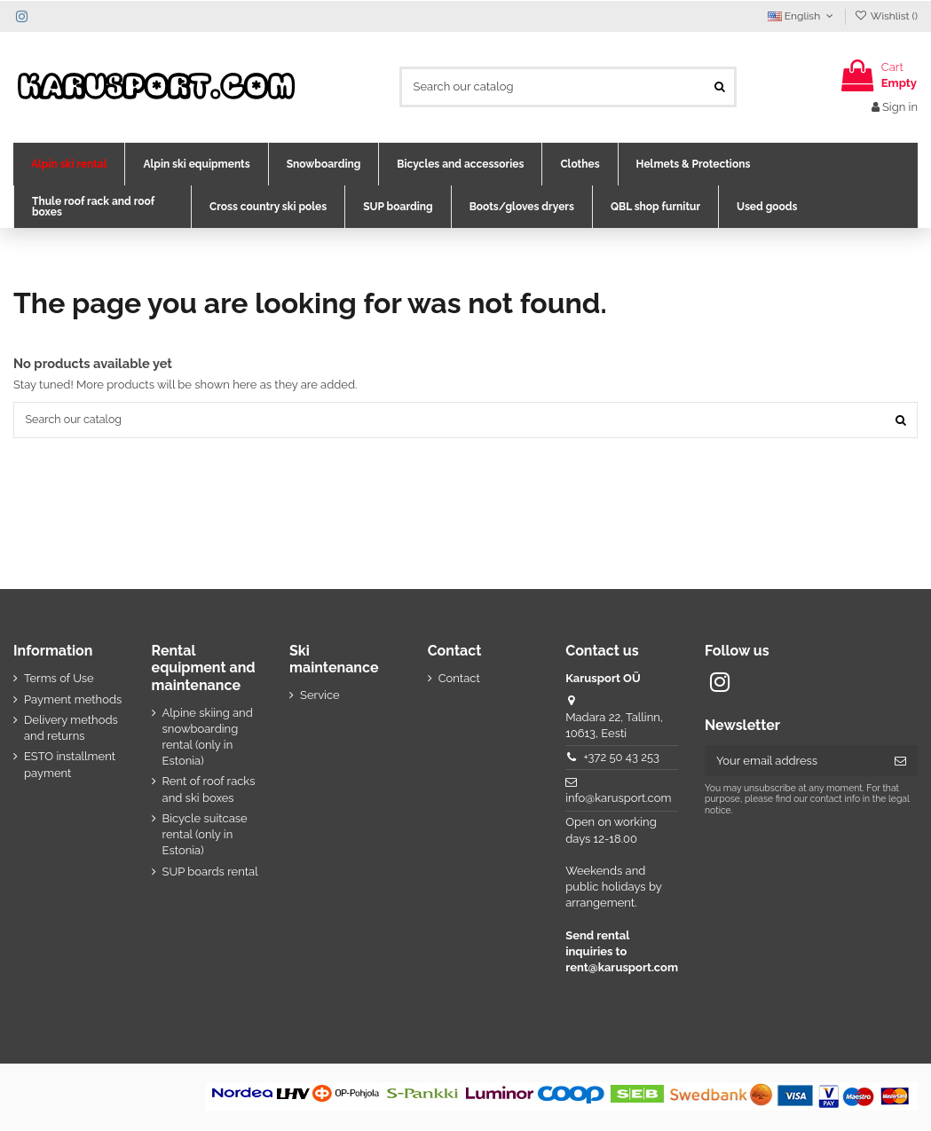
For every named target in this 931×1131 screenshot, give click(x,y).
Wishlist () (886, 16)
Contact (459, 680)
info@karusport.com (618, 799)
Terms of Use (59, 680)
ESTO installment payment (69, 766)
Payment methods (73, 700)
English (802, 16)
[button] (68, 164)
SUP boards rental (210, 872)
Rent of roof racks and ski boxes (209, 790)
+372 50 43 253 (621, 759)
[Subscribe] (900, 762)
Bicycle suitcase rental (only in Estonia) (205, 836)
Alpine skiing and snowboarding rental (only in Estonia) (207, 738)
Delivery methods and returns (71, 728)
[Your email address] (794, 762)
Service (320, 696)
